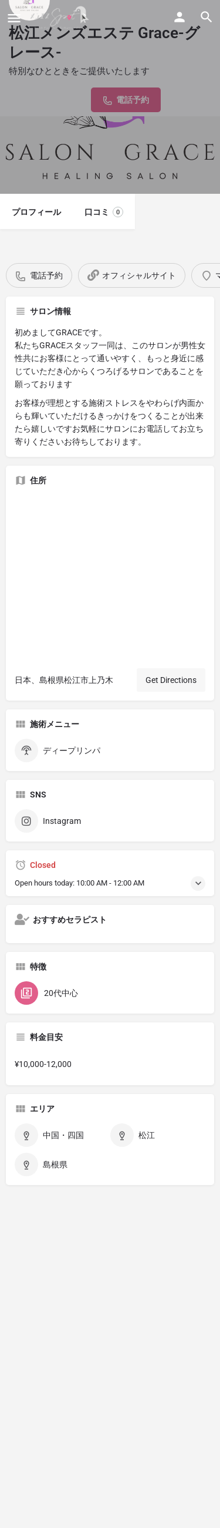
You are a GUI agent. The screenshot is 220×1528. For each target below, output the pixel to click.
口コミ (103, 212)
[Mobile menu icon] (14, 17)
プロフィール (36, 212)
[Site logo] (61, 17)
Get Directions (171, 680)
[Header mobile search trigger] (206, 17)
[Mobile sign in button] (179, 17)
